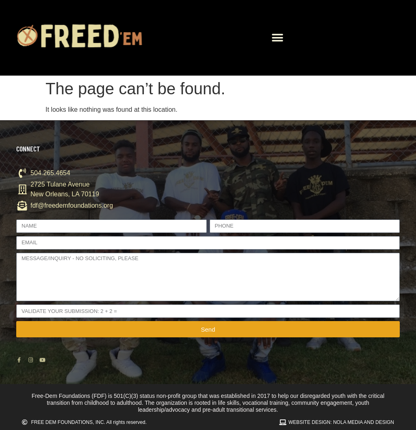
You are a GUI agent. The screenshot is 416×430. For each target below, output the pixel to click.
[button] (277, 38)
